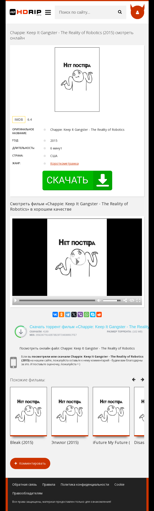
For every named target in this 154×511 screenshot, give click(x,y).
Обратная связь (24, 484)
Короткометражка (64, 163)
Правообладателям (27, 493)
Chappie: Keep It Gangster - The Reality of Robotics (98, 348)
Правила (48, 484)
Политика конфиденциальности (85, 484)
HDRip (23, 12)
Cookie (119, 484)
